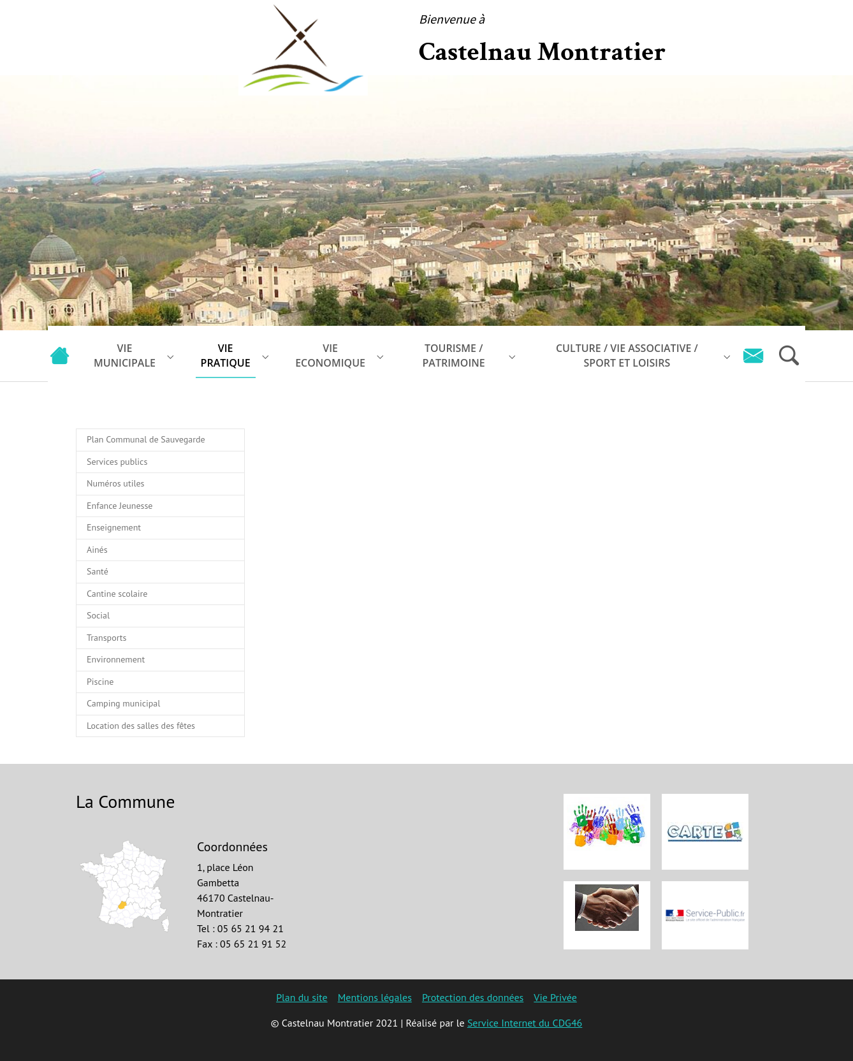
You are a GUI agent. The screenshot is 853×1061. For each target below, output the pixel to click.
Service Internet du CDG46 (524, 1022)
